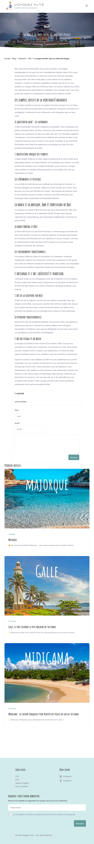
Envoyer (73, 457)
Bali (47, 27)
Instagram (65, 776)
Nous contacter (21, 786)
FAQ (17, 780)
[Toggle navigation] (87, 6)
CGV (17, 776)
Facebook (65, 781)
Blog (14, 58)
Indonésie (22, 58)
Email (17, 423)
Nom (17, 410)
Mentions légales (22, 783)
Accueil (7, 58)
